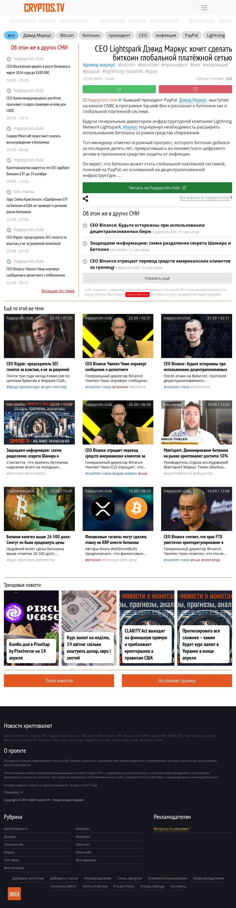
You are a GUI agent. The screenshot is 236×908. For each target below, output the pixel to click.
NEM (163, 736)
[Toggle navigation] (204, 8)
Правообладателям (208, 878)
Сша (143, 473)
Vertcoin (210, 736)
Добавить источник (28, 878)
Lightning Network (124, 71)
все (11, 35)
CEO (143, 35)
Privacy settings (152, 886)
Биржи (9, 852)
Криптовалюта (16, 828)
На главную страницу (177, 680)
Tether (146, 736)
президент (119, 35)
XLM (187, 736)
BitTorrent (147, 740)
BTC (125, 559)
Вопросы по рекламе (171, 828)
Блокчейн (84, 852)
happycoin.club (29, 59)
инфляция (166, 35)
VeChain (197, 736)
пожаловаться (137, 294)
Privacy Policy (123, 886)
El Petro (109, 736)
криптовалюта (179, 473)
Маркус (130, 127)
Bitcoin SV (30, 740)
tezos (64, 740)
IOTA (99, 736)
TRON (63, 736)
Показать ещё (157, 278)
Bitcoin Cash (131, 736)
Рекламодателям (98, 878)
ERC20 (172, 736)
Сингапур (212, 559)
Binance (139, 386)
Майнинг (83, 836)
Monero (73, 736)
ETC (180, 736)
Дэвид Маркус (37, 35)
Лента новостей (59, 680)
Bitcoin (67, 35)
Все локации (14, 867)
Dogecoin (90, 740)
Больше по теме (58, 291)
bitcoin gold (120, 740)
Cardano (44, 740)
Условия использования (167, 878)
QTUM (134, 740)
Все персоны (86, 860)
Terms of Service (94, 886)
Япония (94, 559)
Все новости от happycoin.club (205, 197)
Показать (13, 792)
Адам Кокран (126, 473)
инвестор (46, 559)
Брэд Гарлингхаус (24, 386)
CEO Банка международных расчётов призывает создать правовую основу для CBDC (36, 104)
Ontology (76, 740)
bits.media (24, 191)
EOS (44, 736)
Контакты (178, 886)
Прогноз (83, 844)
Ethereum (201, 386)
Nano (159, 740)
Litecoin (35, 736)
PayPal (191, 35)
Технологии (13, 844)
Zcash (91, 736)
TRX (83, 736)
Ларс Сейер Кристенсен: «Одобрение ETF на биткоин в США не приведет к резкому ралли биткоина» (37, 205)
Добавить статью (64, 878)
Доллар (10, 836)
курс (13, 559)
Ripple (53, 736)
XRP (134, 559)
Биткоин (83, 828)
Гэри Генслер (55, 386)
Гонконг (121, 386)
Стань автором (129, 878)
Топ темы (11, 860)
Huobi (55, 740)
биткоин (91, 35)
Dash (155, 736)
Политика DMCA (63, 886)
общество (204, 473)
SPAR (153, 71)
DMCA (14, 893)
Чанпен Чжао (99, 386)
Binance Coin (13, 740)
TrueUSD (104, 740)
